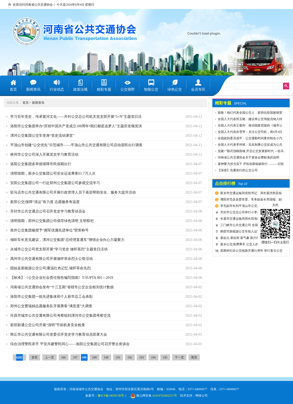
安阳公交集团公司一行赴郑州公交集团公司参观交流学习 (55, 183)
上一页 (49, 357)
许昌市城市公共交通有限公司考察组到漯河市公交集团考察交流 (60, 315)
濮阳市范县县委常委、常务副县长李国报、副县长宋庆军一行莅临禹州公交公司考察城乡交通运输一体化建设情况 (251, 200)
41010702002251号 (164, 395)
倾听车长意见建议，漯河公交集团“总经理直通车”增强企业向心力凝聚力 (67, 240)
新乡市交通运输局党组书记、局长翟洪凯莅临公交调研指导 (250, 193)
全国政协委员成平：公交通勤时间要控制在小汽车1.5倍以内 (247, 139)
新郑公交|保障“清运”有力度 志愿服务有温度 (45, 202)
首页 (26, 102)
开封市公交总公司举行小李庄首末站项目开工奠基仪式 (250, 213)
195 (165, 357)
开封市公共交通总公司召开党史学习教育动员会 (48, 211)
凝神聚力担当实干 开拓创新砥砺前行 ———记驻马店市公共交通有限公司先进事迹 (248, 164)
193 (141, 357)
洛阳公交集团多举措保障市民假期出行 (40, 164)
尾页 (194, 357)
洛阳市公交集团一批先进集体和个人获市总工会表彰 (51, 297)
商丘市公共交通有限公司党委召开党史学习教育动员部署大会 (58, 334)
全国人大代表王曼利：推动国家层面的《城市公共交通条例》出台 (247, 126)
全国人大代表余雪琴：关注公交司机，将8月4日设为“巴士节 (247, 132)
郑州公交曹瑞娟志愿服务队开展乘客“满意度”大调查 (51, 306)
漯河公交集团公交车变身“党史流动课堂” (42, 135)
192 (130, 357)
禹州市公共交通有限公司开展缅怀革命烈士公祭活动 (51, 259)
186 (63, 357)
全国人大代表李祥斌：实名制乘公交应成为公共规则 (247, 145)
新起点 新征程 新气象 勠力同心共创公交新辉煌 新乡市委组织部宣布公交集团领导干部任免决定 (251, 238)
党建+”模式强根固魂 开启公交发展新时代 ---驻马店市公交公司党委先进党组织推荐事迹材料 (248, 151)
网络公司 (201, 395)
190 (106, 357)
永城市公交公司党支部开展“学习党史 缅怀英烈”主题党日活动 (59, 249)
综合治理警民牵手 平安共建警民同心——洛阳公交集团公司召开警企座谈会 (70, 344)
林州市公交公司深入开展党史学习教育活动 (44, 154)
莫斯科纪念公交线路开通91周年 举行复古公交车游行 (250, 251)
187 (75, 357)
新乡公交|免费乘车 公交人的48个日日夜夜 (248, 244)
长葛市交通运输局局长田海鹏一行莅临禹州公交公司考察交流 (250, 219)
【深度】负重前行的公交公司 (238, 170)
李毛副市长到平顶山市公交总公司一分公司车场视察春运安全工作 (250, 206)
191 (118, 357)
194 (153, 357)
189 (94, 357)
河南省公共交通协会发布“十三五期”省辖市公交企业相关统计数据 (62, 287)
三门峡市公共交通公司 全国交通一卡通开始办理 (250, 225)
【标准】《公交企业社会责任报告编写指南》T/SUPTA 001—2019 (61, 278)
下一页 (179, 357)
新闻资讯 (38, 102)
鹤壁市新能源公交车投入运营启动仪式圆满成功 (250, 232)
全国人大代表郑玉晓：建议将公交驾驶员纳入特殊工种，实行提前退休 (247, 119)
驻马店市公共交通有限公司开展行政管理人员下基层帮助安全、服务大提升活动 (73, 192)
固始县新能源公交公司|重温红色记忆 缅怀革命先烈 (50, 268)
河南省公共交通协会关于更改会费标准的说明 (248, 157)
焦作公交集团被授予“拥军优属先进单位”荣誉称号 (49, 230)
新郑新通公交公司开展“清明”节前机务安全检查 (47, 325)
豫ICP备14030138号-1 (112, 395)
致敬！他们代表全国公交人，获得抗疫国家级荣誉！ (247, 113)
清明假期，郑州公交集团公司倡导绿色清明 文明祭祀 (52, 221)
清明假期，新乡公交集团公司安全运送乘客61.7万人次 (53, 173)
